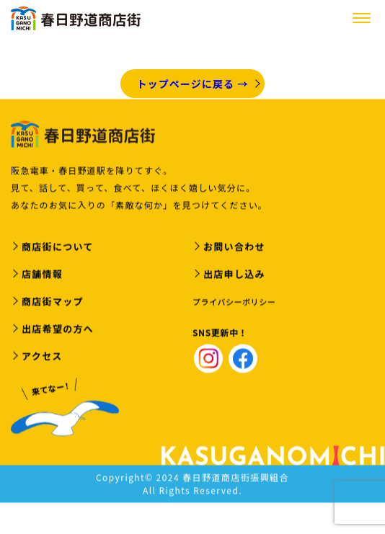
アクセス (42, 357)
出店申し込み (234, 275)
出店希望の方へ (58, 330)
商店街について (58, 247)
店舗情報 (42, 275)
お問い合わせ (234, 247)
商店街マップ (53, 302)
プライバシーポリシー (233, 302)
